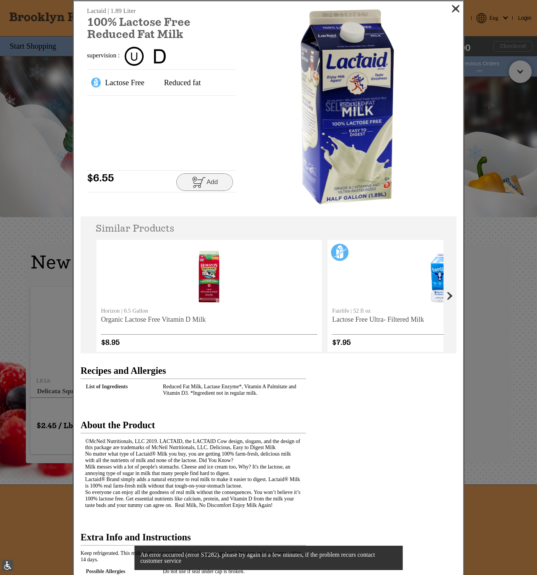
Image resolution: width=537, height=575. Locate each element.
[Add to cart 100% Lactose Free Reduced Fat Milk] (204, 182)
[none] (129, 295)
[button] (347, 107)
